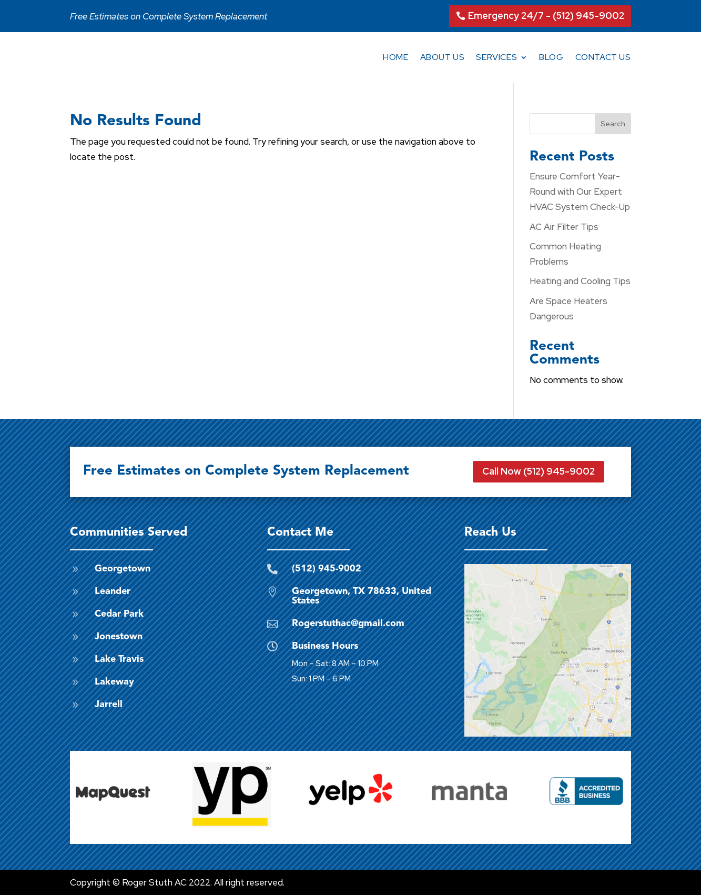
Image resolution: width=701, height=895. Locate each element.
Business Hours (325, 646)
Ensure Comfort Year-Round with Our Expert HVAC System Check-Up (580, 191)
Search (613, 123)
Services (496, 57)
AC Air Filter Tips (564, 227)
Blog (551, 57)
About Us (442, 57)
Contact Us (603, 57)
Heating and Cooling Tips (580, 281)
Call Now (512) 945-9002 (538, 471)
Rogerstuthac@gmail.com (348, 623)
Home (395, 57)
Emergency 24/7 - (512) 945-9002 (546, 15)
